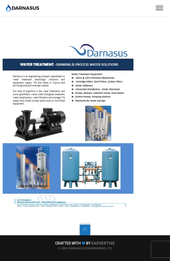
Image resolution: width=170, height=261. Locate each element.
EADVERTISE (103, 243)
